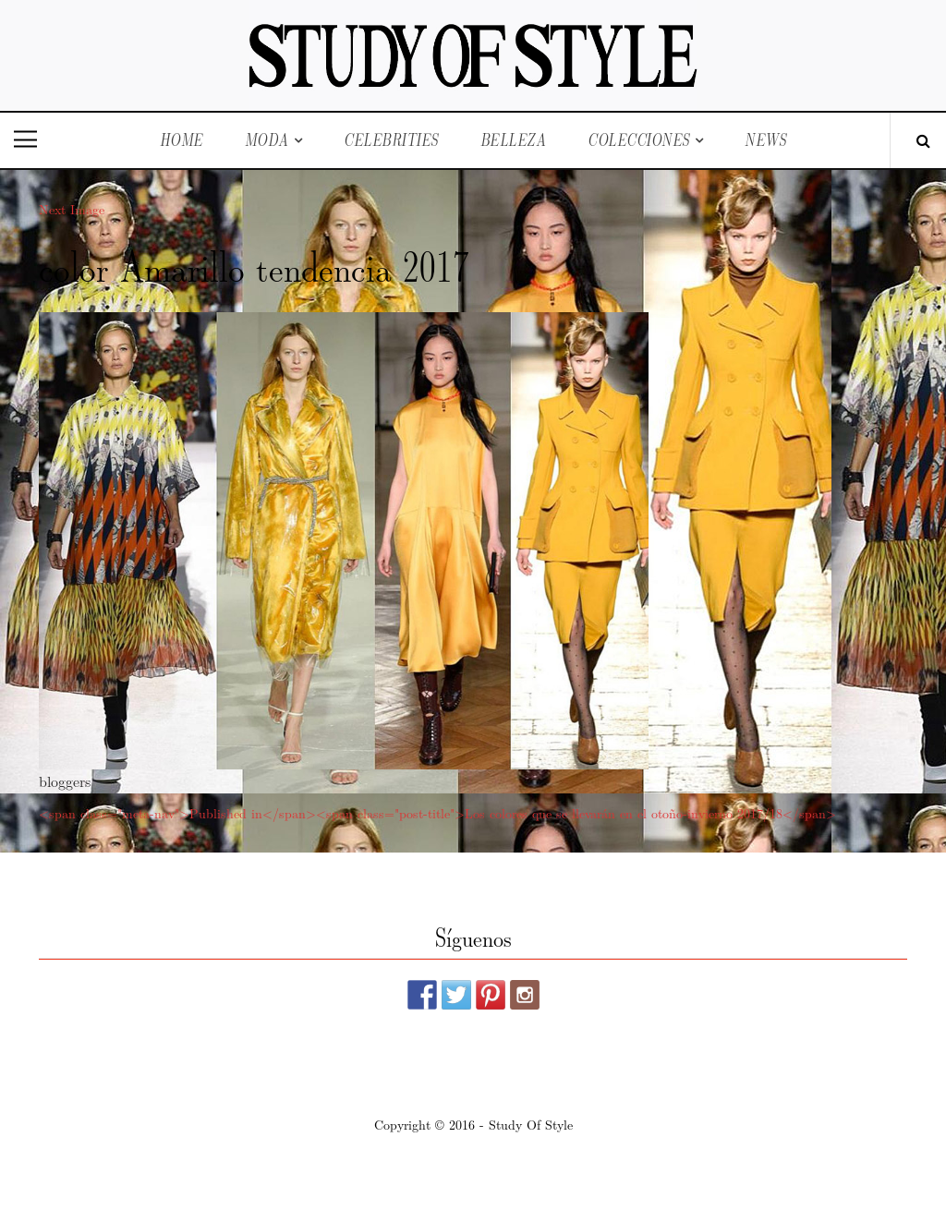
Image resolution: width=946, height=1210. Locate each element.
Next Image (71, 209)
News (765, 140)
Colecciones (639, 140)
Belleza (513, 140)
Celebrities (391, 140)
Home (181, 140)
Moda (267, 140)
